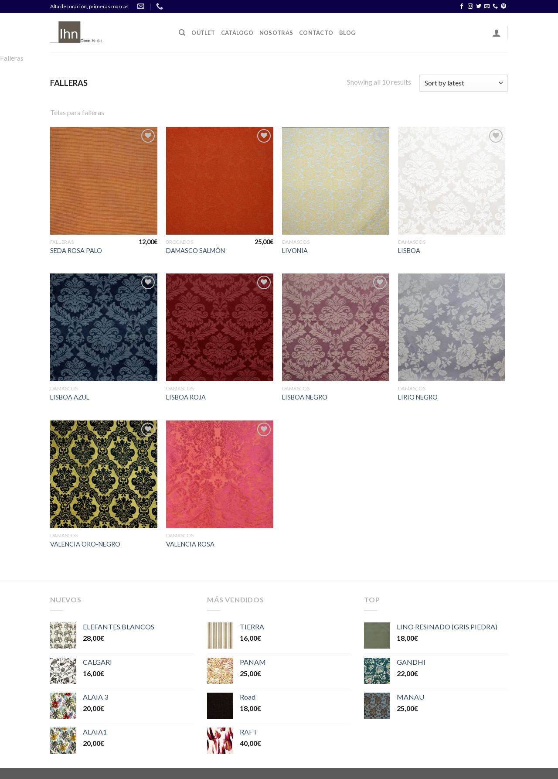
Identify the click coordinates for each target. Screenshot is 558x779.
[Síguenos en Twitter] (478, 6)
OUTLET (203, 32)
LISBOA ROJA (186, 397)
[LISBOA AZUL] (104, 327)
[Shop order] (463, 83)
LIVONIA (295, 250)
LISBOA (409, 250)
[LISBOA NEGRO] (336, 327)
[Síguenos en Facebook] (461, 6)
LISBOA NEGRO (304, 397)
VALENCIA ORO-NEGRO (85, 544)
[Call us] (495, 6)
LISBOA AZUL (69, 397)
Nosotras (276, 32)
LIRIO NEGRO (418, 397)
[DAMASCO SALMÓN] (220, 181)
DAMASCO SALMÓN (195, 250)
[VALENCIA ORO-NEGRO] (104, 474)
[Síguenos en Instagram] (470, 6)
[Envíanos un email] (487, 6)
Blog (347, 32)
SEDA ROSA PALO (76, 250)
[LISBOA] (452, 181)
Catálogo (237, 32)
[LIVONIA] (336, 181)
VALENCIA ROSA (190, 544)
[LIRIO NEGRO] (452, 327)
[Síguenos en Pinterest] (503, 6)
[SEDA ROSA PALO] (104, 181)
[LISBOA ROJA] (220, 327)
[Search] (182, 32)
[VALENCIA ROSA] (220, 474)
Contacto (316, 32)
